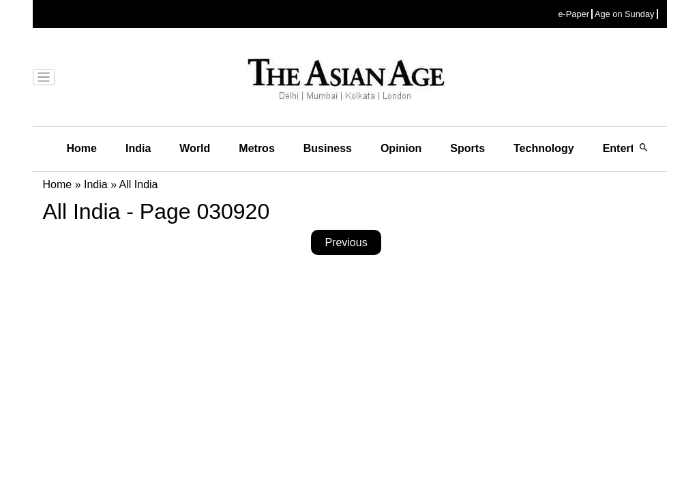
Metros (256, 148)
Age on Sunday (625, 14)
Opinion (401, 148)
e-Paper (573, 14)
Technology (544, 148)
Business (327, 148)
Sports (467, 148)
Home (82, 148)
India (138, 148)
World (194, 148)
